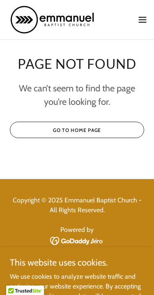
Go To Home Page (77, 130)
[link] (53, 19)
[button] (142, 19)
